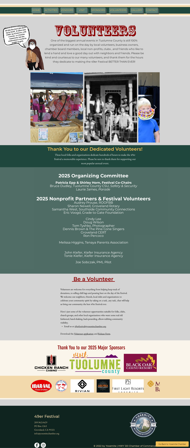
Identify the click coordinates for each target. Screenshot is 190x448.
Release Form (104, 333)
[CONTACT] (151, 10)
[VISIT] (81, 10)
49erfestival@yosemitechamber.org (90, 326)
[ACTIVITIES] (51, 10)
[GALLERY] (136, 10)
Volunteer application (84, 333)
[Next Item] (155, 107)
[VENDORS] (67, 10)
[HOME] (36, 10)
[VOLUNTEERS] (118, 10)
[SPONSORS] (98, 10)
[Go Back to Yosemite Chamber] (172, 444)
